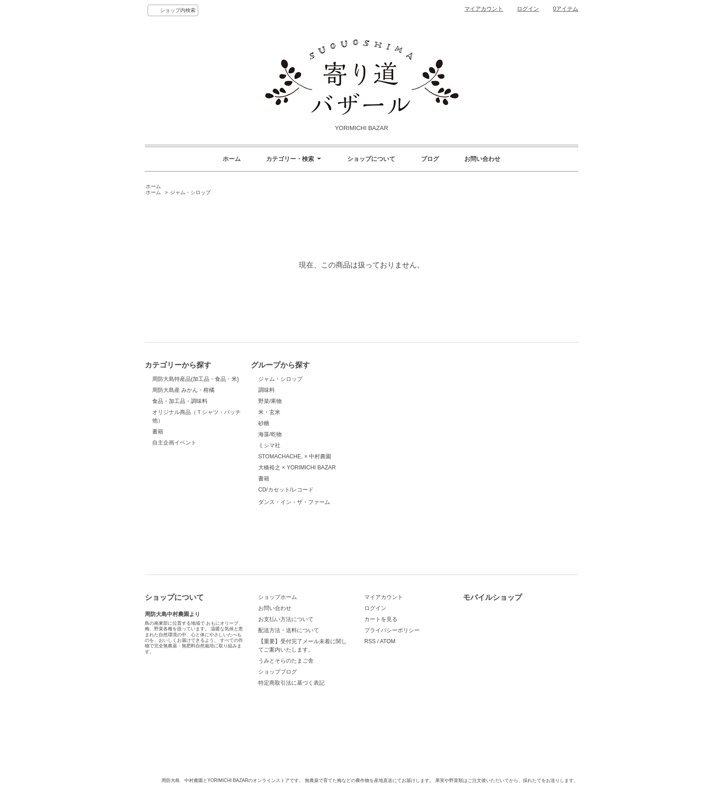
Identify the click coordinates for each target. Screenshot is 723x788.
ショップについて (371, 158)
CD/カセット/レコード (286, 489)
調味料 (266, 390)
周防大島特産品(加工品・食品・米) (195, 379)
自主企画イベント (174, 442)
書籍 (157, 431)
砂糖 (263, 423)
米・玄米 (269, 412)
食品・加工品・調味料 (179, 401)
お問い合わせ (482, 158)
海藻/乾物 (270, 434)
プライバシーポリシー (392, 630)
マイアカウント (483, 9)
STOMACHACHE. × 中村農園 (294, 456)
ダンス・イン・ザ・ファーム (294, 524)
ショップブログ (277, 672)
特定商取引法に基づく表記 (291, 683)
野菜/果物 (270, 401)
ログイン (528, 9)
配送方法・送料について (288, 630)
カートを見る (380, 619)
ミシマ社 (269, 445)
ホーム (232, 158)
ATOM (388, 641)
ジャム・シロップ (190, 192)
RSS (370, 641)
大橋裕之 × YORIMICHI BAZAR (297, 467)
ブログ (430, 158)
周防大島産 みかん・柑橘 (183, 390)
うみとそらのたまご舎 (286, 661)
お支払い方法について (286, 619)
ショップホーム (277, 597)
